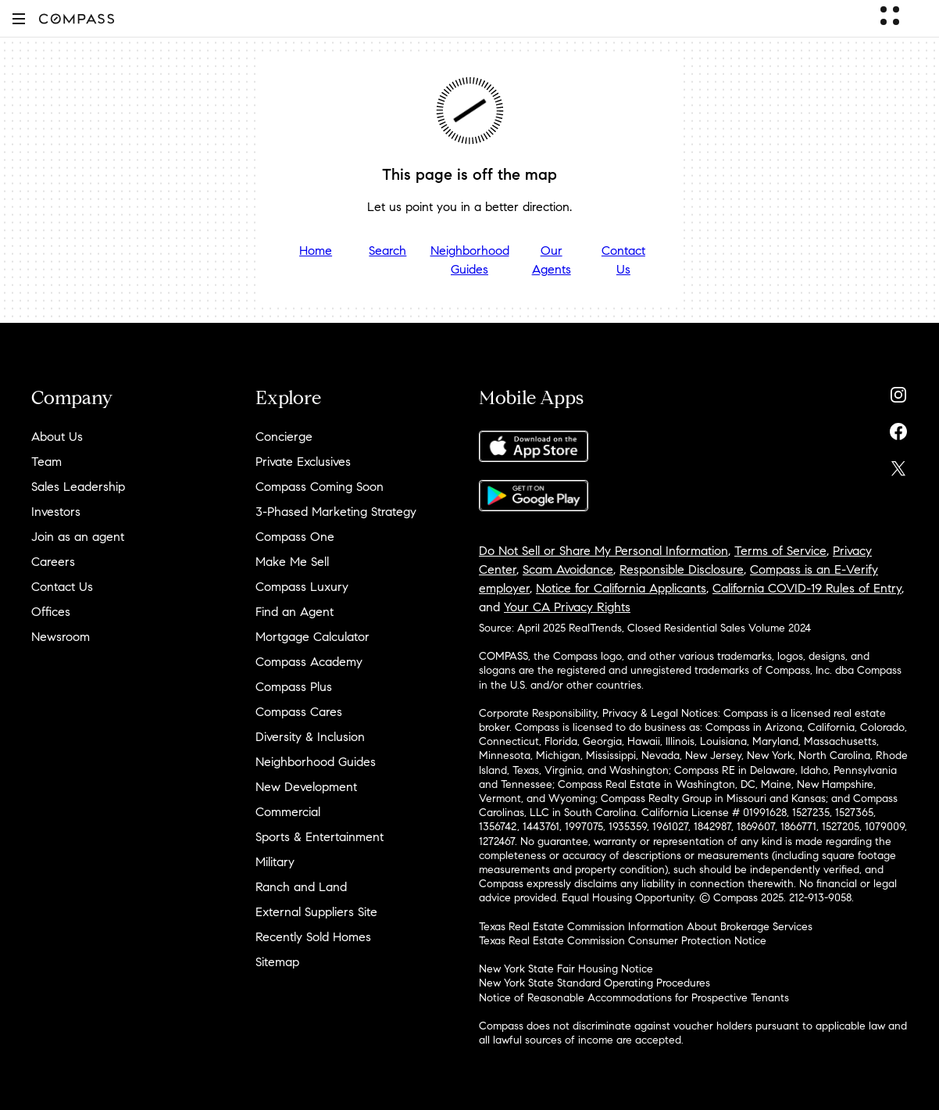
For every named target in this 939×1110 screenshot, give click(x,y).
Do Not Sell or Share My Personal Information (603, 550)
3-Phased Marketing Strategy (335, 511)
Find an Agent (294, 611)
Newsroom (60, 636)
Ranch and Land (301, 886)
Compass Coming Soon (319, 486)
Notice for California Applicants (621, 588)
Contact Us (623, 260)
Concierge (283, 436)
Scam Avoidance (568, 569)
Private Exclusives (303, 461)
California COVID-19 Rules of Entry (807, 588)
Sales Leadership (78, 486)
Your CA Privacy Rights (567, 607)
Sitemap (277, 961)
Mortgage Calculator (312, 636)
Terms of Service (780, 550)
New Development (306, 786)
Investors (55, 511)
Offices (50, 611)
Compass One (294, 536)
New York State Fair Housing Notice (566, 969)
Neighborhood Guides (469, 260)
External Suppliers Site (316, 911)
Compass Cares (298, 711)
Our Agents (551, 260)
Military (275, 861)
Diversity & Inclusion (310, 736)
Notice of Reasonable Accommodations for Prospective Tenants (634, 997)
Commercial (287, 811)
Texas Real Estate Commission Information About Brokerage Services (645, 926)
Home (315, 250)
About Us (57, 436)
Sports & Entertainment (319, 836)
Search (387, 250)
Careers (53, 561)
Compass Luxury (301, 586)
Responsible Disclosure (681, 569)
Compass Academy (308, 661)
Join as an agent (77, 536)
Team (46, 461)
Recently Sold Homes (313, 936)
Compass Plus (293, 686)
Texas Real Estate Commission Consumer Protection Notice (622, 940)
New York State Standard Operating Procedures (594, 983)
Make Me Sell (292, 561)
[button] (18, 18)
